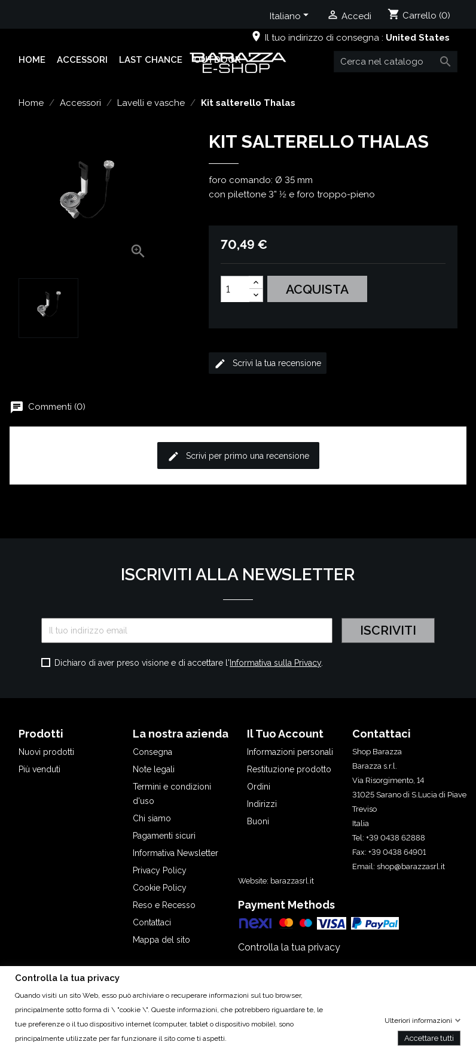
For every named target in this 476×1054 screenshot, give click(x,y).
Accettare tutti (429, 1037)
